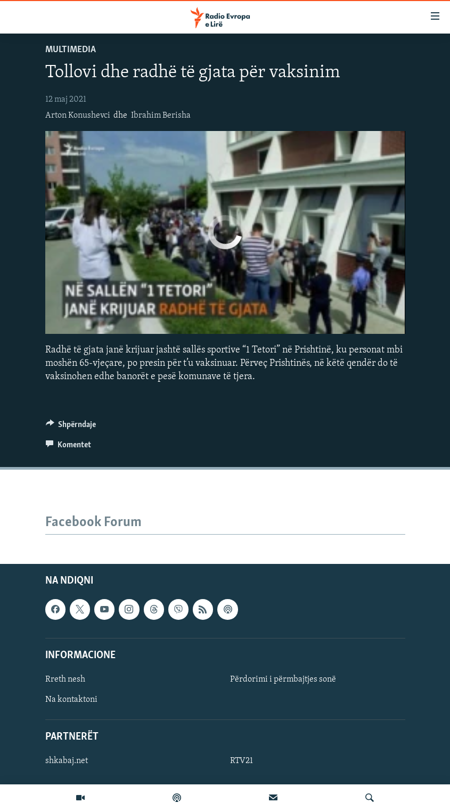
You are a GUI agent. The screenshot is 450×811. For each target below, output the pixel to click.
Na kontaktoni (71, 699)
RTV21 (241, 761)
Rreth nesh (65, 679)
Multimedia (70, 50)
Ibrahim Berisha (161, 115)
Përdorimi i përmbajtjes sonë (283, 679)
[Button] (71, 427)
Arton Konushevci (77, 115)
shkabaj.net (66, 761)
